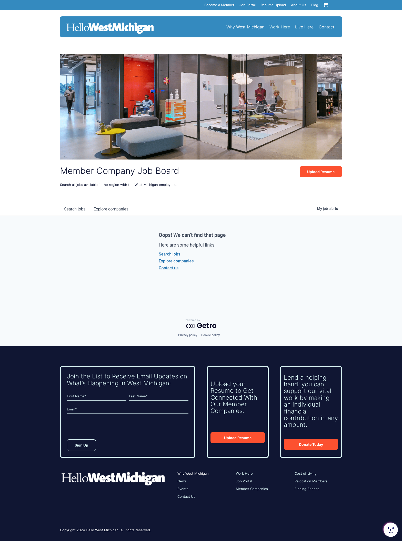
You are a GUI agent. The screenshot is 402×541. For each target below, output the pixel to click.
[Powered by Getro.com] (201, 323)
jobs (74, 209)
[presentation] (106, 428)
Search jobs (169, 254)
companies (111, 209)
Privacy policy (187, 335)
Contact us (168, 268)
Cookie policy (210, 335)
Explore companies (176, 261)
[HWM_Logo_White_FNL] (110, 23)
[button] (390, 530)
